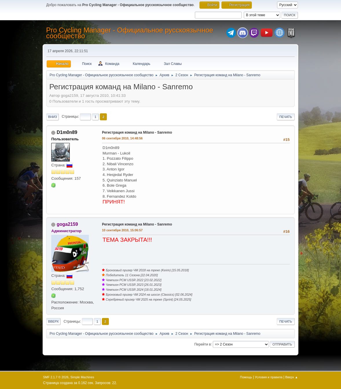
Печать (285, 117)
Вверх (53, 321)
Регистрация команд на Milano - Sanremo (137, 132)
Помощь (246, 377)
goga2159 (67, 224)
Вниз (52, 117)
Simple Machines (82, 377)
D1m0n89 (67, 132)
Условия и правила (268, 377)
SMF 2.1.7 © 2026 (56, 377)
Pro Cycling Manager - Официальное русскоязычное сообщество (129, 33)
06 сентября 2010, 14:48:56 (122, 138)
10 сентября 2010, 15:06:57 (122, 230)
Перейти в (202, 344)
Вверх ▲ (291, 377)
